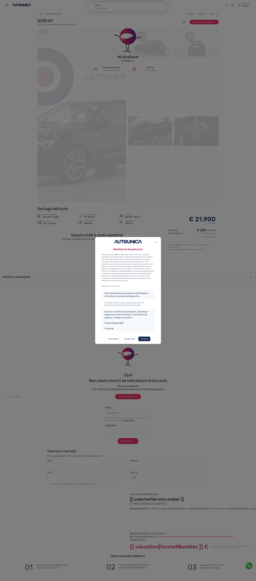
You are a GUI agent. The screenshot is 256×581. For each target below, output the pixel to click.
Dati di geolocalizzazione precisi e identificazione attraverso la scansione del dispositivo (126, 294)
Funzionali (109, 328)
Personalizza (113, 339)
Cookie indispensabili (113, 323)
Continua (144, 339)
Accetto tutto (129, 339)
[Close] (155, 241)
